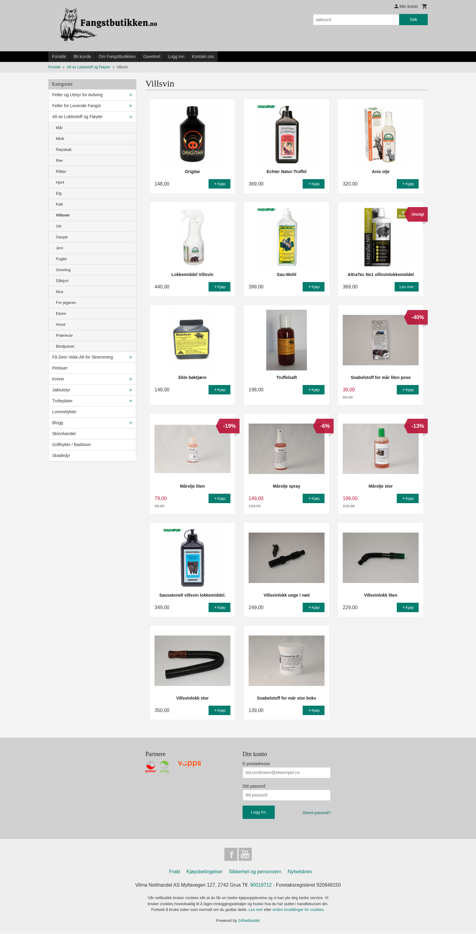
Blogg (57, 422)
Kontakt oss (203, 56)
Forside (59, 56)
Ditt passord (254, 786)
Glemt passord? (317, 812)
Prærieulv (64, 335)
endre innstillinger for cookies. (299, 911)
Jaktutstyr (61, 389)
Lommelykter (64, 411)
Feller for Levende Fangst (76, 105)
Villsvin (63, 215)
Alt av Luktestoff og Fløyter (77, 116)
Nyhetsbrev (300, 873)
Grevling (63, 270)
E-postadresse (256, 763)
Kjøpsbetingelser (204, 873)
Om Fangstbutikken (117, 56)
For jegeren (66, 302)
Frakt (174, 873)
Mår (59, 127)
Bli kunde (82, 56)
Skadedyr (61, 455)
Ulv (59, 226)
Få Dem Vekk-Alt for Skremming (82, 357)
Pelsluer (60, 368)
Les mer (256, 911)
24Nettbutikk (249, 922)
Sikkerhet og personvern (255, 873)
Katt (59, 204)
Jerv (59, 248)
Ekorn (61, 313)
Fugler (61, 259)
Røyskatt (63, 149)
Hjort (60, 182)
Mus (59, 291)
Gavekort (152, 56)
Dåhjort (62, 280)
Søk (413, 19)
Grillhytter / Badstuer (71, 444)
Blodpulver (65, 346)
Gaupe (62, 237)
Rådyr (61, 171)
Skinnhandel (64, 433)
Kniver (58, 379)
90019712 (261, 886)
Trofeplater (62, 400)
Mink (60, 138)
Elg (59, 193)
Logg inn (176, 56)
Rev (59, 160)
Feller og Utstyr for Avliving (77, 94)
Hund (60, 324)
